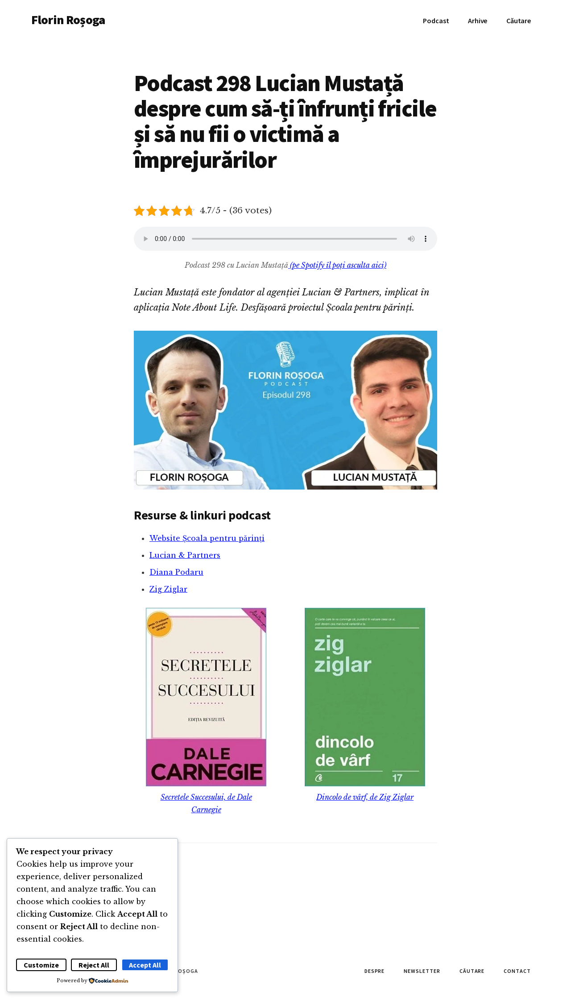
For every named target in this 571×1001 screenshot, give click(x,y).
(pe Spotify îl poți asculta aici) (337, 265)
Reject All (94, 964)
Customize (41, 964)
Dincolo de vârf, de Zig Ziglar (365, 797)
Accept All (145, 964)
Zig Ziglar (168, 589)
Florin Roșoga (68, 20)
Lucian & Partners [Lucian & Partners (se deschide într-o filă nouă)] (184, 555)
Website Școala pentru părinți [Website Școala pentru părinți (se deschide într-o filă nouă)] (207, 538)
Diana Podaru (176, 572)
